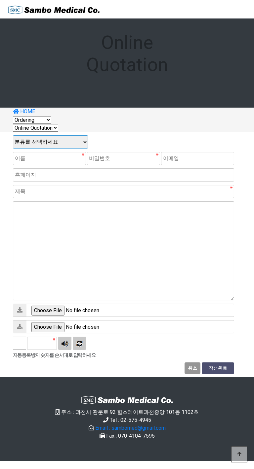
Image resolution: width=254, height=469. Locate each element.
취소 (192, 368)
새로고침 (79, 343)
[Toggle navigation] (237, 9)
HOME (24, 111)
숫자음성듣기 (64, 343)
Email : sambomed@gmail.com (130, 428)
